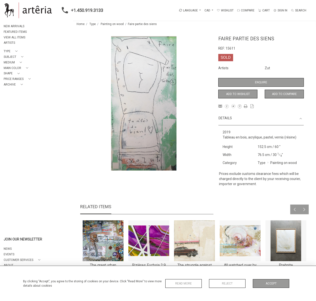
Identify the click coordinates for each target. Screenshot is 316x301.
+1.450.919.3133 (81, 10)
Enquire (261, 82)
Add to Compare (284, 94)
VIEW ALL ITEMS (14, 37)
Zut (267, 68)
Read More (183, 283)
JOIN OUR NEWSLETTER (23, 239)
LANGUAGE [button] (188, 10)
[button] (11, 51)
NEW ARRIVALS (14, 26)
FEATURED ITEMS (15, 32)
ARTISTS (9, 42)
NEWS (8, 248)
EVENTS (9, 254)
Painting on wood (112, 24)
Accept (271, 283)
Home (81, 24)
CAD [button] (207, 10)
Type (92, 24)
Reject (227, 283)
